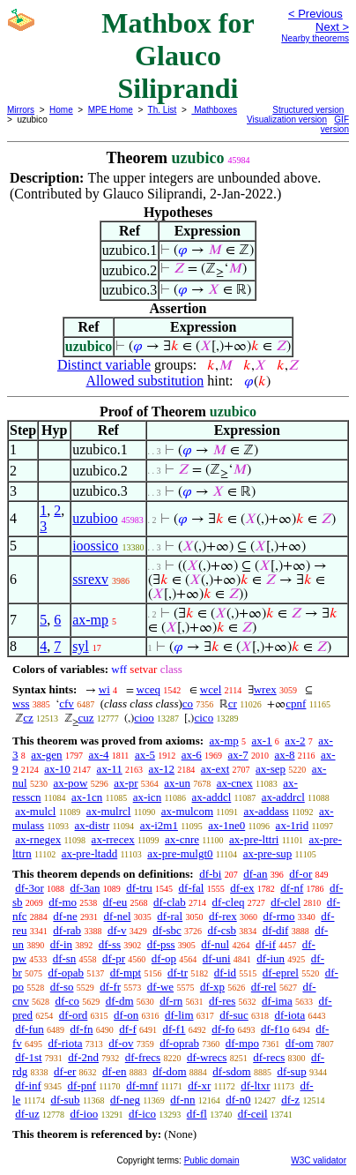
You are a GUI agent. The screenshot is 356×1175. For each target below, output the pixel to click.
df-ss (110, 944)
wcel (211, 689)
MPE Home (110, 110)
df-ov (120, 1043)
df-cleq (228, 902)
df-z (290, 1099)
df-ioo (84, 1113)
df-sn (65, 958)
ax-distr (92, 825)
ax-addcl (212, 797)
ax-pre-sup (268, 853)
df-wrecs (206, 1057)
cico (203, 717)
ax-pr (125, 783)
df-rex (223, 916)
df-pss (161, 944)
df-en (114, 1071)
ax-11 (109, 768)
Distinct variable (104, 364)
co (187, 703)
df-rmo (278, 916)
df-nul (215, 944)
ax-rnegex (38, 839)
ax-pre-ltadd (90, 853)
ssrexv (90, 579)
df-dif (276, 930)
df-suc (233, 1015)
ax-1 (262, 740)
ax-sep (271, 768)
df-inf (28, 1085)
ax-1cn (86, 797)
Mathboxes (214, 110)
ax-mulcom (187, 811)
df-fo (222, 1029)
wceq (148, 689)
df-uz (27, 1113)
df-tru (139, 887)
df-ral (169, 916)
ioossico (95, 545)
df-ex (242, 887)
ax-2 (295, 740)
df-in (61, 944)
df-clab (169, 902)
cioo (143, 717)
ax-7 (238, 754)
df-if (266, 944)
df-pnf (82, 1085)
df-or (300, 873)
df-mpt (125, 972)
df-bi (210, 873)
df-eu (115, 902)
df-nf (291, 887)
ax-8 (284, 754)
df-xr (199, 1085)
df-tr (177, 972)
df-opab (66, 972)
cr (232, 703)
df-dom (169, 1071)
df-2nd (83, 1057)
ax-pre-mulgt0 (179, 853)
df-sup (291, 1071)
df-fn (81, 1029)
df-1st (28, 1057)
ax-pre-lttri (253, 839)
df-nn (182, 1099)
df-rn (170, 1000)
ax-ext (215, 768)
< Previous (315, 13)
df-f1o (275, 1029)
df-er (65, 1071)
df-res (222, 1000)
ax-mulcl (35, 811)
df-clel (285, 902)
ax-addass (265, 811)
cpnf (296, 703)
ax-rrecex (113, 839)
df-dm (120, 1000)
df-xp (212, 986)
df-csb (222, 930)
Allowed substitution (144, 380)
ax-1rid (292, 825)
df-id (225, 972)
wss (21, 703)
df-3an (85, 887)
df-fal (191, 887)
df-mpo (242, 1043)
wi (104, 689)
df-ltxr (255, 1085)
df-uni (217, 958)
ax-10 (57, 768)
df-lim (179, 1015)
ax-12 (161, 768)
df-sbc (167, 930)
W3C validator (318, 1160)
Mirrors (20, 110)
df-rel (264, 986)
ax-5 (145, 754)
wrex (265, 689)
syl (80, 646)
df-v (117, 930)
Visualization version (287, 119)
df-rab (67, 930)
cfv (66, 703)
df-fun (29, 1029)
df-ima (277, 1000)
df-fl (197, 1113)
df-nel (117, 916)
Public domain (212, 1160)
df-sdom (231, 1071)
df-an (255, 873)
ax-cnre (182, 839)
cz (28, 717)
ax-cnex (235, 783)
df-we (160, 986)
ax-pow (70, 783)
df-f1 (174, 1029)
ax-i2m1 (159, 825)
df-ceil (253, 1113)
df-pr (113, 958)
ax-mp (90, 619)
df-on (126, 1015)
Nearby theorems (315, 38)
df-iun (270, 958)
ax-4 (98, 754)
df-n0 (238, 1099)
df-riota (65, 1043)
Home (61, 110)
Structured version (308, 110)
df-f (128, 1029)
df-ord (73, 1015)
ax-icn (147, 797)
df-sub (64, 1099)
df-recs (269, 1057)
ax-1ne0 (226, 825)
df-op (164, 958)
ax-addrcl (283, 797)
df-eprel (281, 972)
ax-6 (192, 754)
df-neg (125, 1099)
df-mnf (142, 1085)
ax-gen (46, 754)
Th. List (162, 110)
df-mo (62, 902)
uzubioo (95, 518)
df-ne (65, 916)
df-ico (142, 1113)
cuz (86, 717)
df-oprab (179, 1043)
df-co (67, 1000)
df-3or (29, 887)
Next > (332, 27)
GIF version (335, 124)
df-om (300, 1043)
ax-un (177, 783)
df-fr (110, 986)
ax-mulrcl (108, 811)
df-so (62, 986)
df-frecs (142, 1057)
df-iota (290, 1015)
